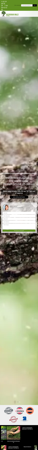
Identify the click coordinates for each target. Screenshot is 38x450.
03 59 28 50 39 (4, 4)
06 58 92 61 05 (4, 8)
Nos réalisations (19, 197)
